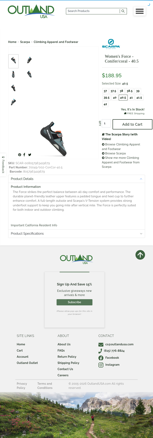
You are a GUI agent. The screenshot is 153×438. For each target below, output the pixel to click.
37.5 (113, 90)
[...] (93, 11)
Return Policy (67, 356)
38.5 (129, 90)
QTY (99, 123)
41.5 (139, 97)
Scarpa (25, 42)
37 (105, 90)
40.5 (123, 97)
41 (131, 97)
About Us (64, 344)
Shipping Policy (68, 363)
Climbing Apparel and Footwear (56, 42)
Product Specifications (27, 233)
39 (137, 90)
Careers (63, 375)
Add (132, 124)
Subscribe (74, 302)
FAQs (61, 350)
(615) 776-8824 (111, 350)
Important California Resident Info (34, 225)
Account (22, 356)
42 (105, 104)
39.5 (107, 97)
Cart (20, 350)
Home (12, 42)
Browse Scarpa (114, 153)
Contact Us (65, 369)
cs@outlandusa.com (116, 344)
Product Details (22, 179)
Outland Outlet (27, 363)
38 (121, 90)
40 (115, 97)
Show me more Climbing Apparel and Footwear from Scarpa (121, 162)
